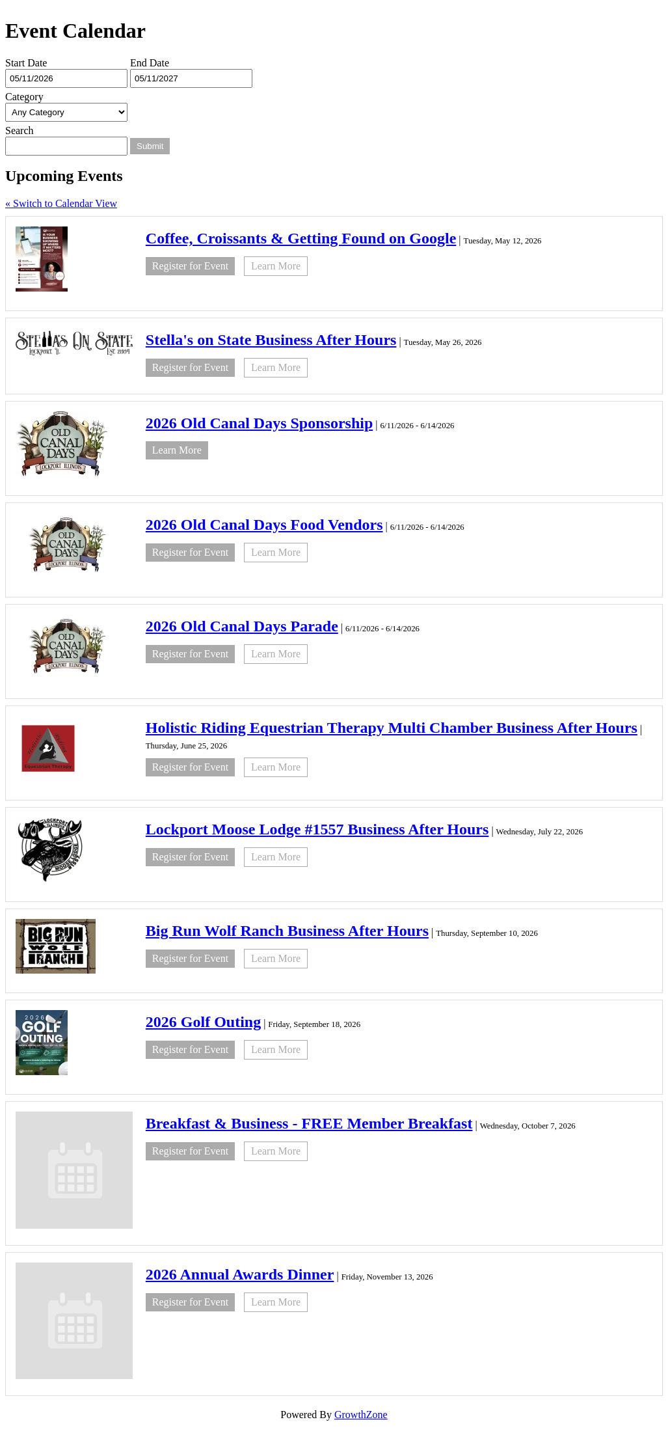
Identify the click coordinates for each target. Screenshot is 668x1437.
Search (19, 130)
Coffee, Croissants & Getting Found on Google (301, 238)
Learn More (276, 265)
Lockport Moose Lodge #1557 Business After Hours (317, 829)
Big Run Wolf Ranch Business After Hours (287, 930)
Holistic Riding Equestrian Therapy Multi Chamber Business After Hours (391, 727)
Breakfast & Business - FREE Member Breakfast (309, 1123)
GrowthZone (361, 1414)
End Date (149, 62)
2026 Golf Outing (203, 1021)
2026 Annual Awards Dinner (240, 1274)
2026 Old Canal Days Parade (242, 626)
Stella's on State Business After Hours (271, 339)
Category (24, 96)
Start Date (26, 62)
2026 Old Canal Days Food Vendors (264, 524)
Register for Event (190, 265)
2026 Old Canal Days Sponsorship (259, 423)
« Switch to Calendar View (61, 203)
